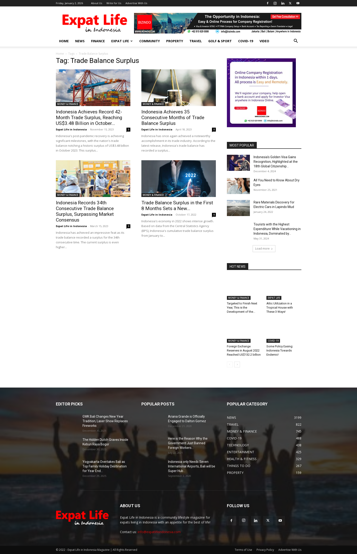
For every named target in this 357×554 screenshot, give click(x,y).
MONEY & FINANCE (67, 104)
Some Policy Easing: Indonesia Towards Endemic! (279, 350)
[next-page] (237, 364)
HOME (64, 41)
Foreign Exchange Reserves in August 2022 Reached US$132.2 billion (244, 350)
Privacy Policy (265, 550)
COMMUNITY (149, 41)
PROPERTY (174, 41)
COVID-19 (245, 41)
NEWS (80, 41)
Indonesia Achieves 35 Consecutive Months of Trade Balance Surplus (172, 117)
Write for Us (113, 3)
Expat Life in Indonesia (71, 129)
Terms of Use (243, 550)
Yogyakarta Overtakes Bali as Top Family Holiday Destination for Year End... (105, 466)
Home (60, 54)
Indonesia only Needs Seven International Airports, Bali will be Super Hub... (191, 466)
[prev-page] (230, 364)
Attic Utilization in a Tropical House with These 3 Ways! (279, 307)
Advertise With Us (136, 3)
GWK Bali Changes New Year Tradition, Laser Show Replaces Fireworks (105, 421)
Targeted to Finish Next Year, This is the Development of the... (242, 307)
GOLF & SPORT (220, 41)
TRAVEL (195, 41)
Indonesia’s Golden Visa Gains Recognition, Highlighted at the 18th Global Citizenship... (276, 161)
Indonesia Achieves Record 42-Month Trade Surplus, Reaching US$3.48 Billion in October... (89, 117)
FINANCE (98, 41)
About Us (96, 3)
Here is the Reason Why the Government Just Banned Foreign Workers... (188, 443)
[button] (295, 41)
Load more (264, 248)
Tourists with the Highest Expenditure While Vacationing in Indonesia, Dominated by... (277, 228)
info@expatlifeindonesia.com (159, 532)
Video (264, 41)
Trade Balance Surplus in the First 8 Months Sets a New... (177, 205)
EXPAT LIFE (122, 41)
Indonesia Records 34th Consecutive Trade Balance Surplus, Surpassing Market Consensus (85, 211)
